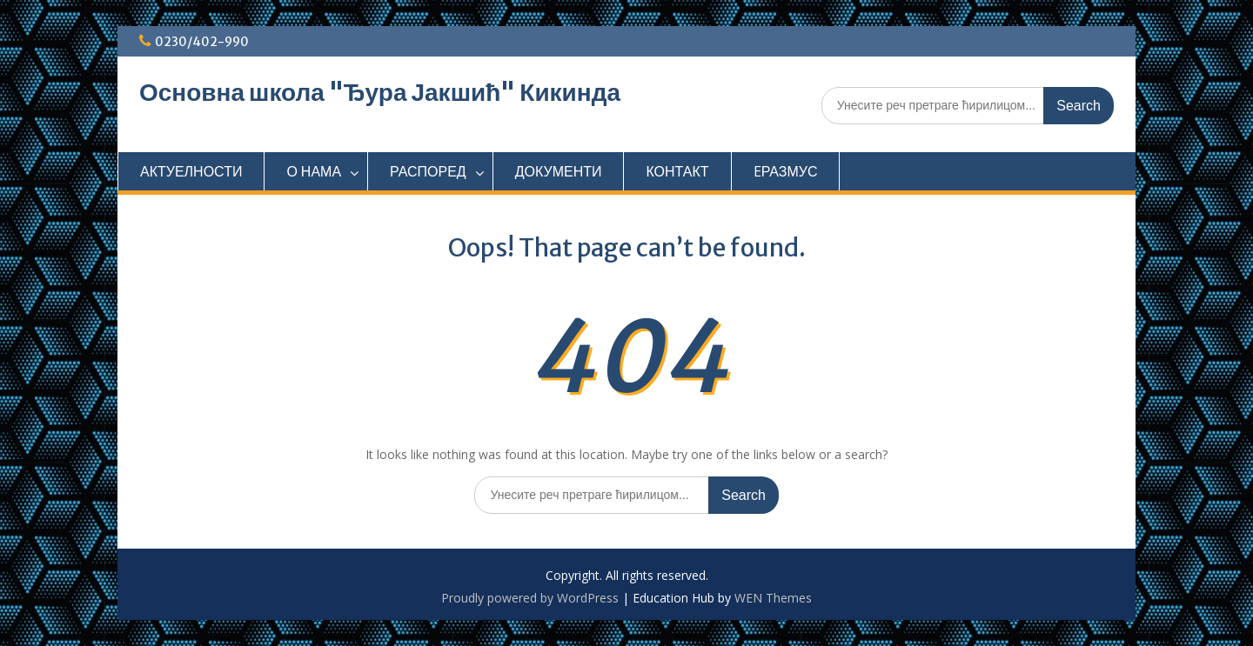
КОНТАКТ (677, 171)
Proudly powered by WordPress (530, 597)
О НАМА (313, 171)
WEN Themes (773, 597)
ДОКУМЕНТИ (558, 171)
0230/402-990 (202, 42)
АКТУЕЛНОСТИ (191, 171)
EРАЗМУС (786, 171)
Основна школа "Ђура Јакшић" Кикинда (379, 92)
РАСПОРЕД (428, 171)
